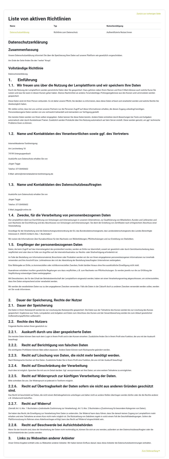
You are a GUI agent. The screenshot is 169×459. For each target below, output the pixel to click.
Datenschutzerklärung (19, 32)
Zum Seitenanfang (151, 451)
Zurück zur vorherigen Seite (149, 14)
